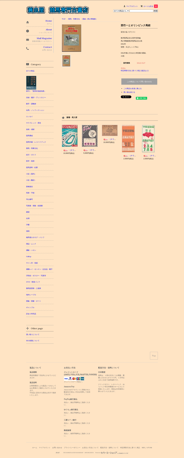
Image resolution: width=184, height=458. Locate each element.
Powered (111, 452)
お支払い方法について (90, 448)
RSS (143, 448)
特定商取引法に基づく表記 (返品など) (135, 71)
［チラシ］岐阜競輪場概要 (76, 150)
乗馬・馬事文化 (74, 19)
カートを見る (150, 6)
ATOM (149, 448)
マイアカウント (132, 6)
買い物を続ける (129, 92)
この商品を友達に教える (133, 88)
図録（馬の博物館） (90, 19)
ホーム (34, 448)
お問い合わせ (57, 448)
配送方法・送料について (109, 448)
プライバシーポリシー (72, 448)
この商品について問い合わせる (139, 82)
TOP (64, 19)
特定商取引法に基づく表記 (130, 448)
